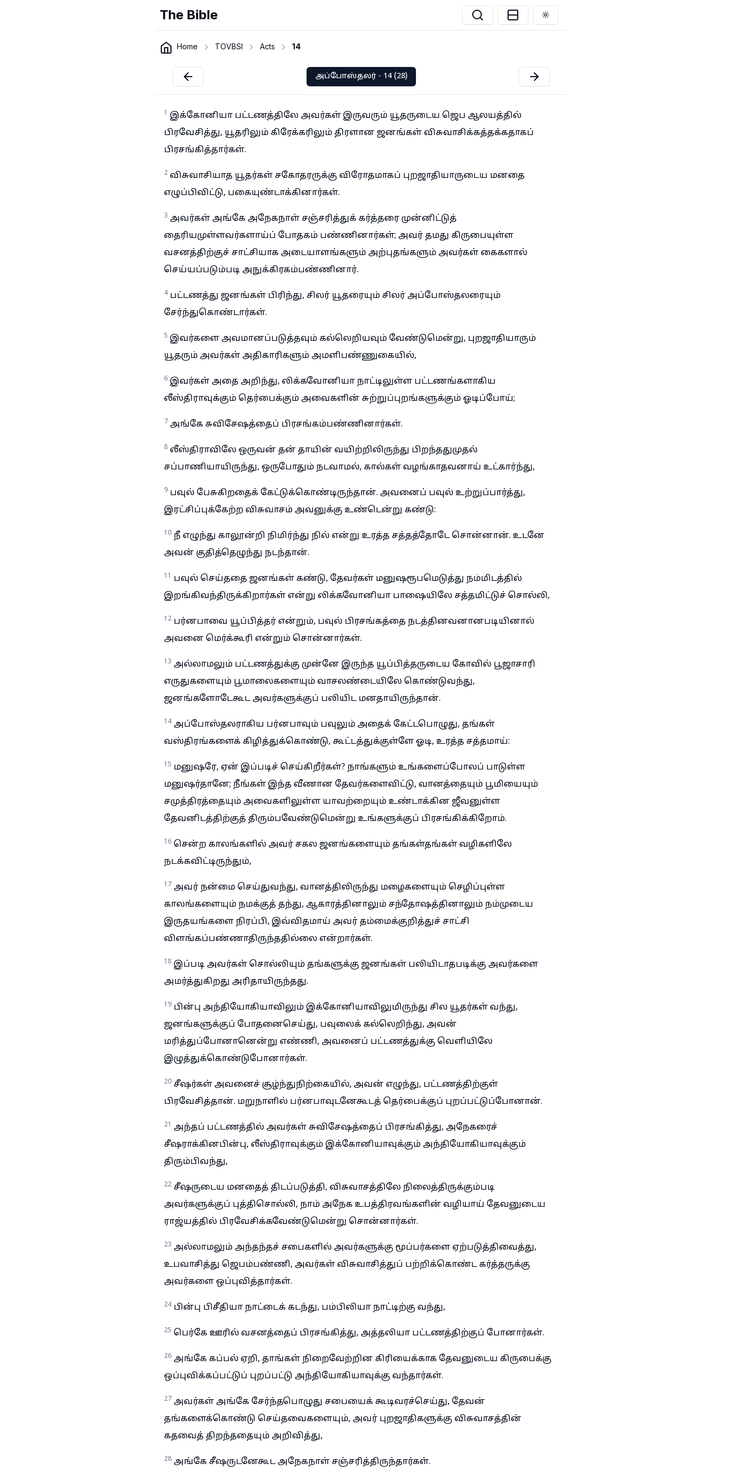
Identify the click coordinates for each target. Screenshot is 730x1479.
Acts (267, 46)
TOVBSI (229, 46)
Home (187, 46)
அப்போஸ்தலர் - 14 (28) (361, 76)
